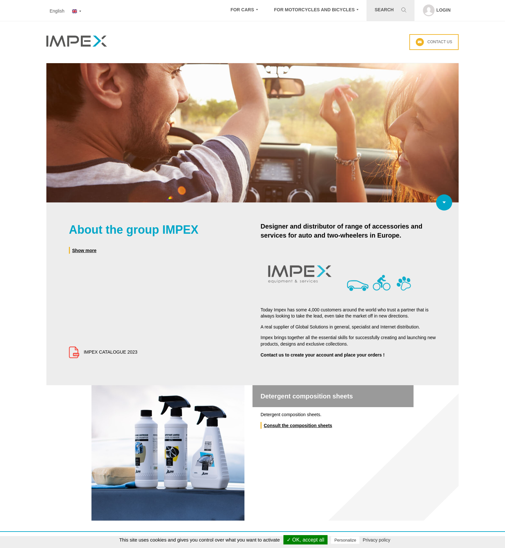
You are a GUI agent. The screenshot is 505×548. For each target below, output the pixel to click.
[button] (244, 10)
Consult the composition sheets (298, 425)
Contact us (434, 42)
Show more (84, 250)
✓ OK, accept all (305, 540)
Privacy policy (376, 540)
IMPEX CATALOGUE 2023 (103, 352)
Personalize (345, 540)
